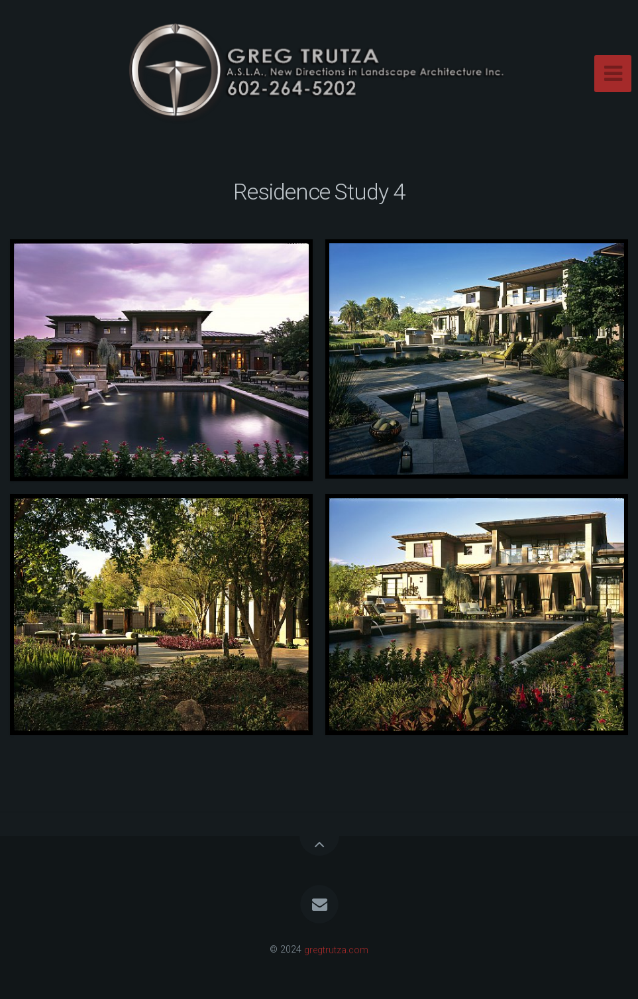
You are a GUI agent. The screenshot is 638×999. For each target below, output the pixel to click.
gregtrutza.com (336, 949)
